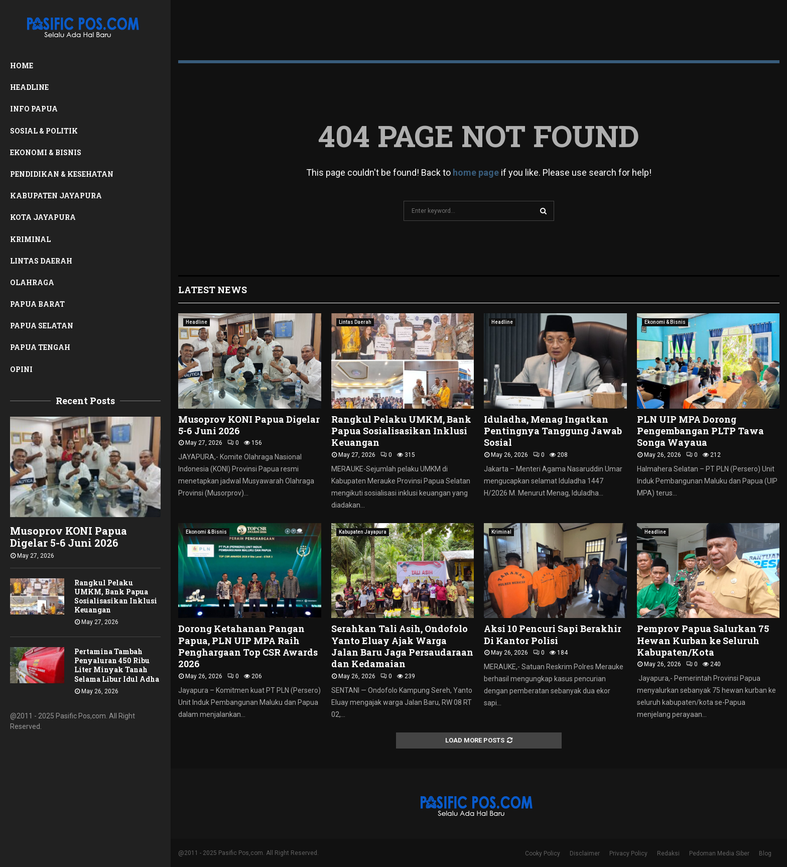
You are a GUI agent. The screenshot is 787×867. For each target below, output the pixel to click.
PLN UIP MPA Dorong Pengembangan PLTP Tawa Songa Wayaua (700, 431)
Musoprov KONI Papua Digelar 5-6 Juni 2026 (68, 536)
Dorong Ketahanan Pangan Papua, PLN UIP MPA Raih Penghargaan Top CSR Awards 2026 (248, 646)
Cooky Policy (542, 853)
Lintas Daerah (41, 261)
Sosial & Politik (44, 131)
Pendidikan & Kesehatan (61, 174)
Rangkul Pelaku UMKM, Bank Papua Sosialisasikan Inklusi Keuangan (115, 596)
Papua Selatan (41, 325)
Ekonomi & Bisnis (45, 152)
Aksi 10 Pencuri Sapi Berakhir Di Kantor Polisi (552, 634)
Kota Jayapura (43, 217)
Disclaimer (585, 853)
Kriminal (30, 239)
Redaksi (668, 853)
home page (476, 172)
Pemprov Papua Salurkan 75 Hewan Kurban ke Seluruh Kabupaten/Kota (703, 640)
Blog (765, 853)
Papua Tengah (40, 347)
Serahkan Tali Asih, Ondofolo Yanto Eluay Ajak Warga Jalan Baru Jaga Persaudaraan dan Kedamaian (402, 646)
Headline (29, 87)
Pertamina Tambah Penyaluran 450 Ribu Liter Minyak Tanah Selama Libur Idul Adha (116, 665)
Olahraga (32, 282)
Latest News (212, 290)
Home (21, 65)
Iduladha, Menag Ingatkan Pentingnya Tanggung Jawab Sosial (553, 431)
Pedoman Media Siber (719, 853)
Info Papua (34, 108)
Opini (21, 369)
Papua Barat (37, 304)
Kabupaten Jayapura (56, 195)
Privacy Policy (628, 853)
